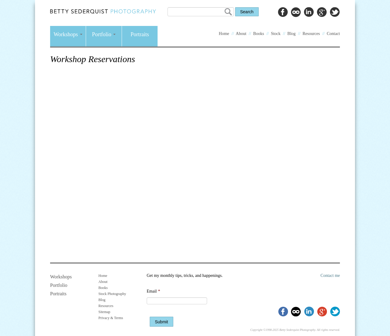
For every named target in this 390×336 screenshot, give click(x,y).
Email (153, 291)
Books (258, 33)
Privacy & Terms (110, 318)
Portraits (140, 34)
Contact (333, 33)
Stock (275, 33)
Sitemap (104, 312)
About (241, 33)
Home (224, 33)
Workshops (67, 34)
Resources (311, 33)
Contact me (330, 275)
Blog (291, 33)
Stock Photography (112, 294)
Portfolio (104, 34)
